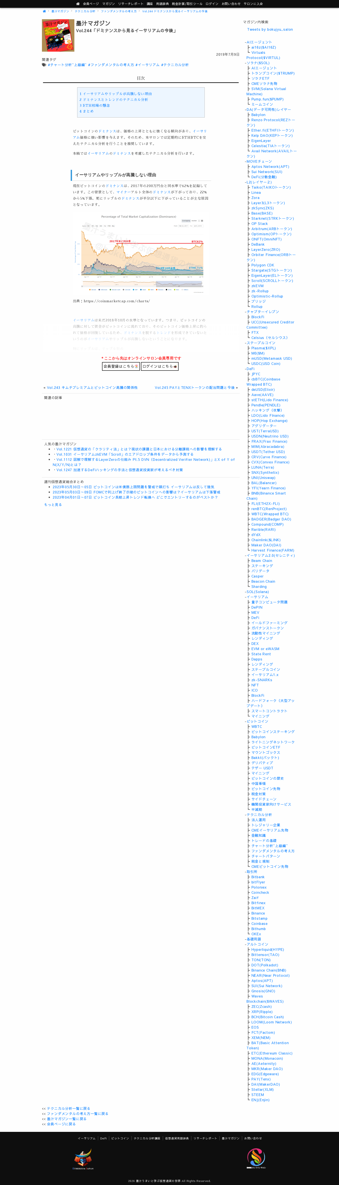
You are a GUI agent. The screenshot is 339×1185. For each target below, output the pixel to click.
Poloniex (259, 887)
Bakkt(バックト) (265, 757)
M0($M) (258, 353)
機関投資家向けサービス (271, 804)
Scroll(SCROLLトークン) (272, 280)
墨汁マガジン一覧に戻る (67, 1118)
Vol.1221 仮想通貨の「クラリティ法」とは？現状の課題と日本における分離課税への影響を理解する (139, 449)
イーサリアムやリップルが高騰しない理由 (116, 94)
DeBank (258, 244)
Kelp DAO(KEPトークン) (272, 135)
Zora (255, 197)
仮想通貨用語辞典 (177, 1138)
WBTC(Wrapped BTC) (270, 513)
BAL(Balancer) (264, 482)
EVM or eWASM (265, 648)
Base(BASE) (262, 213)
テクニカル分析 (85, 11)
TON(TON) (261, 959)
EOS (255, 1027)
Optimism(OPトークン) (271, 233)
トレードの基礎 (264, 840)
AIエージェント (259, 42)
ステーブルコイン (261, 342)
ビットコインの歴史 (267, 778)
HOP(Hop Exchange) (269, 420)
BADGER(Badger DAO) (271, 519)
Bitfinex (258, 902)
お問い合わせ (231, 4)
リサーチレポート (205, 1138)
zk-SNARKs (261, 679)
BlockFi (258, 316)
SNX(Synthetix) (265, 472)
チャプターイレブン (263, 311)
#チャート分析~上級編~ (67, 64)
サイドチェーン (264, 799)
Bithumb (258, 928)
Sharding (259, 586)
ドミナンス (107, 131)
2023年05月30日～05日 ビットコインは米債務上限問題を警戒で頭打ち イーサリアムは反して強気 (133, 486)
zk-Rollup (260, 290)
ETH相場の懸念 (95, 105)
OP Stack (259, 223)
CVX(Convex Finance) (270, 462)
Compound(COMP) (267, 524)
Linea (256, 192)
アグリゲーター (264, 425)
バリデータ (260, 570)
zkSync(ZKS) (262, 207)
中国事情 (258, 783)
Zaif (255, 897)
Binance (258, 913)
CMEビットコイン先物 (269, 866)
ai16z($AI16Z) (263, 47)
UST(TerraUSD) (265, 430)
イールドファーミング (269, 622)
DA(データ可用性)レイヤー (269, 109)
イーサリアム (98, 153)
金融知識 (258, 835)
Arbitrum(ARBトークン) (272, 228)
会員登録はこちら (121, 366)
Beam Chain (261, 560)
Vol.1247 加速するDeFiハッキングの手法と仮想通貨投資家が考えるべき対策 (119, 469)
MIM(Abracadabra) (268, 446)
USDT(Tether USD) (268, 451)
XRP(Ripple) (262, 1011)
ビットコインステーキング (273, 731)
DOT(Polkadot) (264, 964)
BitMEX (258, 907)
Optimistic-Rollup (267, 296)
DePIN (256, 607)
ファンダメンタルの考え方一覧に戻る (78, 1113)
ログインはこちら (159, 366)
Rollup (257, 306)
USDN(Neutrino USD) (270, 436)
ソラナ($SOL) (258, 62)
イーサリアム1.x (265, 674)
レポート (131, 4)
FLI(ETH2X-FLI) (265, 503)
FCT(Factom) (263, 1032)
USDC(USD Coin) (266, 363)
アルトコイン (258, 944)
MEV (255, 612)
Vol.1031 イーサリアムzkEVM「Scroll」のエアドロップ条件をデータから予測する (125, 454)
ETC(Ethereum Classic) (272, 1053)
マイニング (260, 716)
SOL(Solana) (258, 591)
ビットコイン (258, 721)
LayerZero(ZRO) (265, 249)
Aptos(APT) (262, 980)
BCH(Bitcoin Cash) (267, 1016)
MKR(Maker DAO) (267, 1068)
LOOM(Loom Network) (271, 1022)
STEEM (257, 1094)
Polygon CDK (262, 264)
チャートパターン (265, 856)
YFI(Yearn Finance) (268, 487)
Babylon (258, 114)
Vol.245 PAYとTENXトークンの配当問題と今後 (195, 387)
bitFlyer (258, 882)
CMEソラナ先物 (264, 83)
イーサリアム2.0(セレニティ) (271, 555)
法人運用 (258, 819)
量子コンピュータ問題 (269, 602)
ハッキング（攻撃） (267, 410)
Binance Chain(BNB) (268, 970)
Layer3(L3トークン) (268, 202)
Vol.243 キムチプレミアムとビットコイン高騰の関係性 (92, 387)
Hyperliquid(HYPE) (268, 949)
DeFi (251, 368)
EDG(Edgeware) (265, 1073)
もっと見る (53, 504)
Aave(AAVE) (262, 394)
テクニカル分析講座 (147, 1138)
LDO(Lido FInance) (268, 415)
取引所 (252, 871)
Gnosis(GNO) (263, 990)
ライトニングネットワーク (273, 742)
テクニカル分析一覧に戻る (69, 1108)
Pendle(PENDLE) (266, 404)
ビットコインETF (265, 747)
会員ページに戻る (61, 1123)
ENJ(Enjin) (260, 1099)
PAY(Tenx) (261, 1079)
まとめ (87, 111)
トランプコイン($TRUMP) (273, 73)
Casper (257, 576)
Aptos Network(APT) (270, 166)
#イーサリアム (147, 64)
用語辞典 (162, 4)
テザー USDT (262, 767)
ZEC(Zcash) (261, 1006)
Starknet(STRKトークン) (272, 218)
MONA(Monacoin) (267, 1058)
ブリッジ (258, 301)
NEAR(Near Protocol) (270, 975)
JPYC (255, 373)
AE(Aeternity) (264, 1063)
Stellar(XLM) (262, 1089)
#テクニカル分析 (175, 64)
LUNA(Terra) (262, 467)
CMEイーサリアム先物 (269, 830)
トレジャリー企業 (265, 824)
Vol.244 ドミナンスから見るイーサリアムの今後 (175, 11)
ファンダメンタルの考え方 (119, 11)
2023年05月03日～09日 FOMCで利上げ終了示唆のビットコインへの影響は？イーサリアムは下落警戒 (137, 492)
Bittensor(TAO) (265, 954)
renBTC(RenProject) (269, 508)
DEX (255, 643)
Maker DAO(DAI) (266, 544)
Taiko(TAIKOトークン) (271, 187)
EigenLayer (261, 140)
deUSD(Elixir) (263, 389)
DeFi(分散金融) (264, 176)
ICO (254, 690)
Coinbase (259, 923)
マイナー (123, 192)
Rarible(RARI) (263, 529)
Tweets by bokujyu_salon (270, 29)
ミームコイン (262, 104)
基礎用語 (254, 939)
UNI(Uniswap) (263, 477)
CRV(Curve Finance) (269, 456)
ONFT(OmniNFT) (266, 239)
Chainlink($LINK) (266, 539)
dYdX (256, 534)
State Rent (261, 653)
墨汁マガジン (60, 11)
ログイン (212, 4)
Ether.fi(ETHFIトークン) (272, 130)
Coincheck (260, 892)
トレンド (163, 333)
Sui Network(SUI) (267, 171)
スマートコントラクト (269, 710)
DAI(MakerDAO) (265, 1084)
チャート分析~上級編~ (269, 845)
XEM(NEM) (261, 1037)
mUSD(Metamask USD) (271, 358)
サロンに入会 (253, 4)
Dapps (256, 659)
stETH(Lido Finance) (269, 399)
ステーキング (262, 565)
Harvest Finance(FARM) (272, 550)
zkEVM (257, 285)
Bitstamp (259, 918)
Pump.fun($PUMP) (267, 99)
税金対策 (258, 793)
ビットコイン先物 (265, 788)
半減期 (256, 809)
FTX (255, 332)
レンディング (262, 638)
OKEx (256, 933)
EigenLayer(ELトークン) (272, 275)
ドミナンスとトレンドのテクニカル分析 (114, 100)
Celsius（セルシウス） (270, 337)
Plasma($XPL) (263, 347)
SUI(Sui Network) (267, 985)
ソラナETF (260, 78)
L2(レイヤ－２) (259, 182)
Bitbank (258, 876)
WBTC (256, 726)
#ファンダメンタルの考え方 (111, 64)
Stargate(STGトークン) (271, 270)
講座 (150, 4)
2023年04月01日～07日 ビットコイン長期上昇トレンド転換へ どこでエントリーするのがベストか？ (135, 497)
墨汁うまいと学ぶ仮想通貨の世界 (158, 1181)
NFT (255, 684)
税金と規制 (260, 861)
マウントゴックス (265, 752)
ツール (187, 4)
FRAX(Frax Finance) (269, 441)
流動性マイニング (265, 633)
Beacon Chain (263, 581)
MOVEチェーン (259, 161)
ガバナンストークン (267, 627)
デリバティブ (262, 762)
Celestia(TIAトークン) (270, 145)
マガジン (108, 4)
